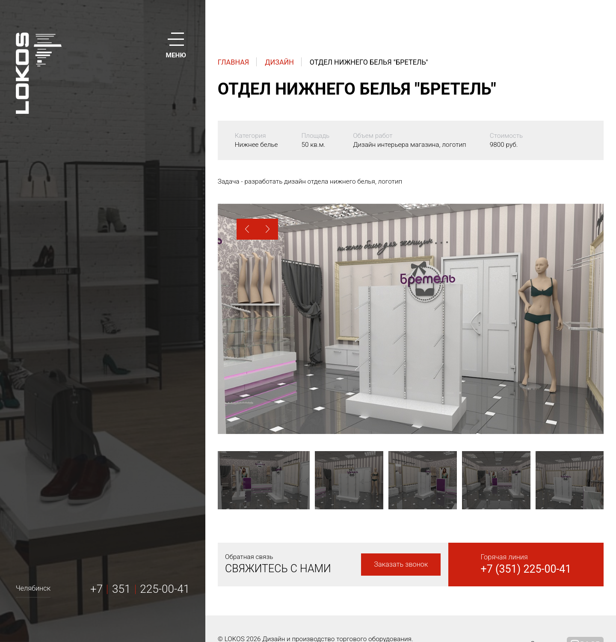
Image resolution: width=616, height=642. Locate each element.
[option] (411, 319)
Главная (233, 62)
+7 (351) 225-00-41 (526, 569)
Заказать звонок (401, 564)
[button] (247, 229)
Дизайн (279, 62)
